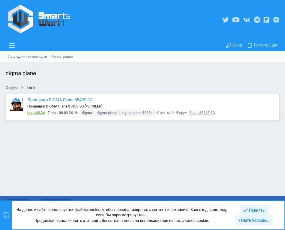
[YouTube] (236, 19)
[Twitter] (225, 19)
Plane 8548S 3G (202, 113)
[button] (12, 45)
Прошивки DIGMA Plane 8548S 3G (60, 99)
